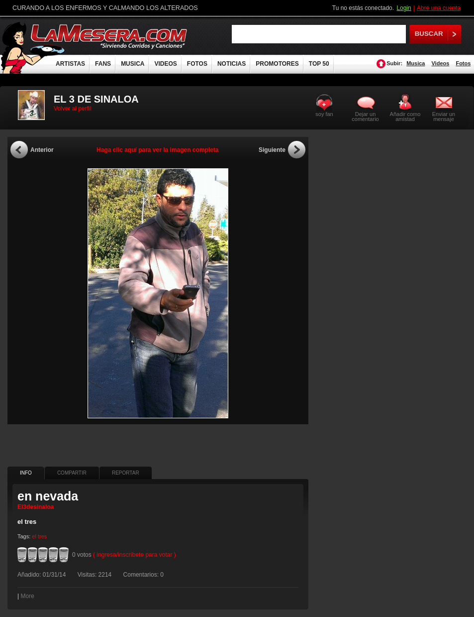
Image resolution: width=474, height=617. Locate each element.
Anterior (42, 149)
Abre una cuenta (439, 7)
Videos (440, 63)
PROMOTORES (277, 63)
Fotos (463, 63)
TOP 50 (319, 63)
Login (403, 7)
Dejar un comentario (365, 116)
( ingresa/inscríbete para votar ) (134, 554)
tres (42, 536)
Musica (415, 63)
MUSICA (132, 63)
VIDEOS (165, 63)
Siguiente (272, 149)
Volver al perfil (72, 108)
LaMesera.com (109, 36)
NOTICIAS (231, 63)
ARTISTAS (70, 63)
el (34, 536)
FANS (103, 63)
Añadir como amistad (405, 116)
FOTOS (197, 63)
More (27, 596)
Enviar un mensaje (443, 116)
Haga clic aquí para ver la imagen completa (157, 149)
